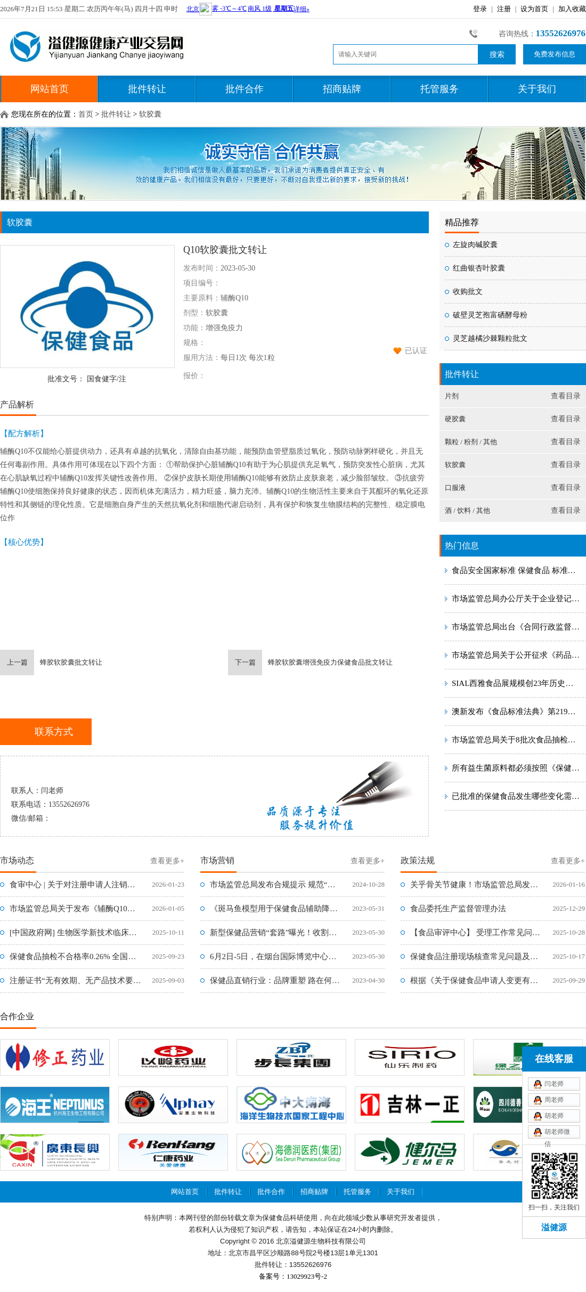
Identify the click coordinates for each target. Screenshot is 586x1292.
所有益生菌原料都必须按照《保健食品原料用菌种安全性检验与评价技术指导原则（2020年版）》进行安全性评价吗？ (516, 768)
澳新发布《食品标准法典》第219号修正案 (516, 711)
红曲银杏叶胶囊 (479, 268)
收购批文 (468, 292)
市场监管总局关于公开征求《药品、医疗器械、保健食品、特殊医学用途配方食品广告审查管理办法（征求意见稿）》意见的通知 (516, 655)
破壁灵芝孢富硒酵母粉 (490, 315)
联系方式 (54, 731)
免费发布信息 (554, 54)
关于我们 (537, 89)
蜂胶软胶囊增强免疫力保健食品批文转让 (310, 662)
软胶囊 (150, 114)
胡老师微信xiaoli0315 (558, 1133)
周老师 (554, 1099)
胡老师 (554, 1115)
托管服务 (439, 89)
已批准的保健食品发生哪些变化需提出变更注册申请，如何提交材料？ (516, 796)
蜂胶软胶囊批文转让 (51, 662)
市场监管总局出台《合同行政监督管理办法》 (516, 627)
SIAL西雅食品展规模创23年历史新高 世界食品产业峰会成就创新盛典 (516, 683)
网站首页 (49, 89)
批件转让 (147, 89)
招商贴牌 (342, 89)
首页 (85, 114)
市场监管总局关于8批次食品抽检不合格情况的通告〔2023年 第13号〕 (516, 739)
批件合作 (244, 89)
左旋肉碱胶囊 (475, 245)
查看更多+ (167, 861)
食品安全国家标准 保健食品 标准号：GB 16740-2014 (516, 570)
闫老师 (554, 1083)
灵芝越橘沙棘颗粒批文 (490, 338)
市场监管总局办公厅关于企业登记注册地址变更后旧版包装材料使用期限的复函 (516, 598)
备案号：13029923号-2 (293, 1276)
